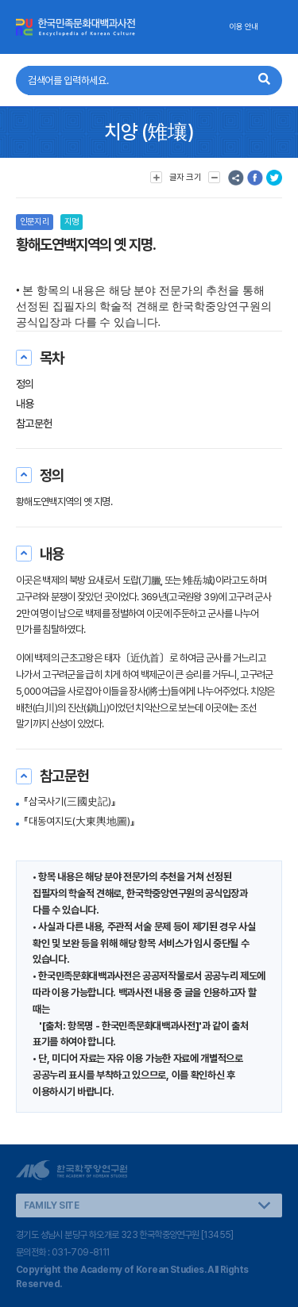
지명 (71, 222)
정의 (25, 384)
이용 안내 (243, 26)
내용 (25, 403)
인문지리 (34, 222)
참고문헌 (34, 423)
